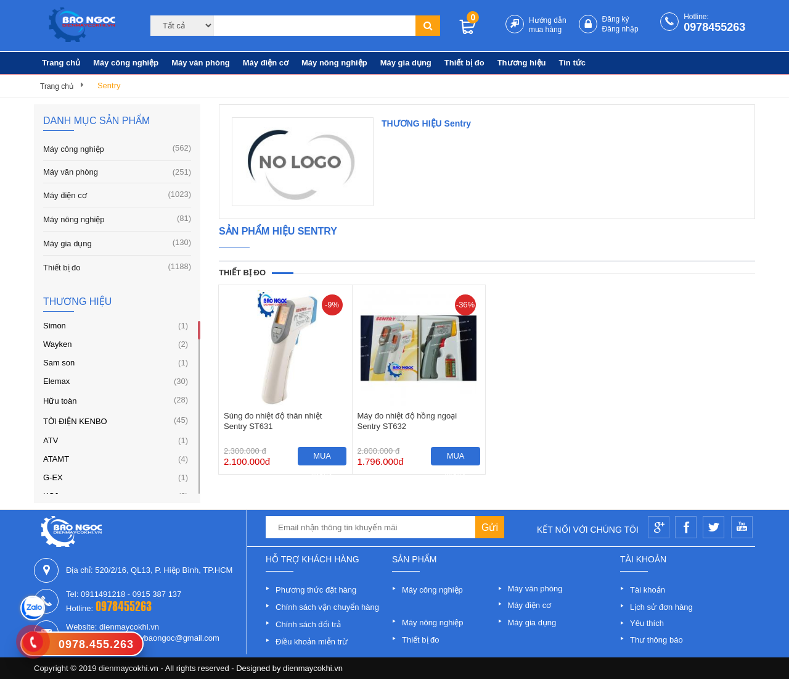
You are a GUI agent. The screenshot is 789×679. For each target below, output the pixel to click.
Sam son (59, 362)
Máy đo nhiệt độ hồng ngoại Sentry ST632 (407, 421)
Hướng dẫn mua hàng (547, 25)
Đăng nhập (620, 29)
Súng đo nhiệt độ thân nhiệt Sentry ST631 (273, 421)
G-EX (53, 477)
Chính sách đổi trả (308, 624)
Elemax (56, 381)
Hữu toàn (60, 401)
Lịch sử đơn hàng (661, 607)
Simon (54, 325)
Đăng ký (615, 19)
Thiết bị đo (464, 62)
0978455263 (714, 27)
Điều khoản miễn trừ (312, 641)
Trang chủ (61, 62)
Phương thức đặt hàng (316, 589)
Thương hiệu (521, 62)
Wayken (57, 344)
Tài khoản (647, 589)
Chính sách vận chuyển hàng (327, 607)
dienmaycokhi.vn (313, 668)
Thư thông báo (656, 639)
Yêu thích (647, 623)
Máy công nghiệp (125, 62)
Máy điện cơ (265, 62)
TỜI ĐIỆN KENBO (75, 421)
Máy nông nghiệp (334, 62)
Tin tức (572, 62)
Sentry (109, 85)
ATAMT (56, 459)
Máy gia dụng (405, 62)
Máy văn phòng (200, 62)
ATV (50, 440)
